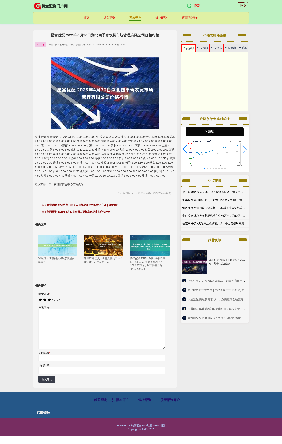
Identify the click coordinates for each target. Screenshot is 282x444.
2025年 (41, 44)
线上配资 (161, 17)
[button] (184, 149)
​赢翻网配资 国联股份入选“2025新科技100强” (214, 318)
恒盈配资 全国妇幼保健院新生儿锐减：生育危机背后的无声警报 (220, 207)
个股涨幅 (188, 48)
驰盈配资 (109, 17)
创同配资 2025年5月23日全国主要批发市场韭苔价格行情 (78, 211)
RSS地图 (147, 425)
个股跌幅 (202, 47)
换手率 (242, 47)
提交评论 (47, 379)
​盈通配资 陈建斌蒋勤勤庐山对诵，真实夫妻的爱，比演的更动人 (226, 308)
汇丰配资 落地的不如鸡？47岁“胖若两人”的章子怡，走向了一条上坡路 (224, 200)
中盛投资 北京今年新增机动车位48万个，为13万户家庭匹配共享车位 (223, 215)
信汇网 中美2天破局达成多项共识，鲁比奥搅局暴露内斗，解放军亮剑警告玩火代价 (232, 223)
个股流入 (216, 47)
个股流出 (230, 47)
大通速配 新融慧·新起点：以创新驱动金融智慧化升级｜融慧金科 (83, 204)
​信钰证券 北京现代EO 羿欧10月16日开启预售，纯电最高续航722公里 (229, 280)
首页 (86, 17)
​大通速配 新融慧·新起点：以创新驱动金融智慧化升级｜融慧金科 (226, 299)
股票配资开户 (190, 17)
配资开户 (135, 17)
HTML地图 (159, 425)
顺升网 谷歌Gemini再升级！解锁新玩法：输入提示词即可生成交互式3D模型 (227, 192)
